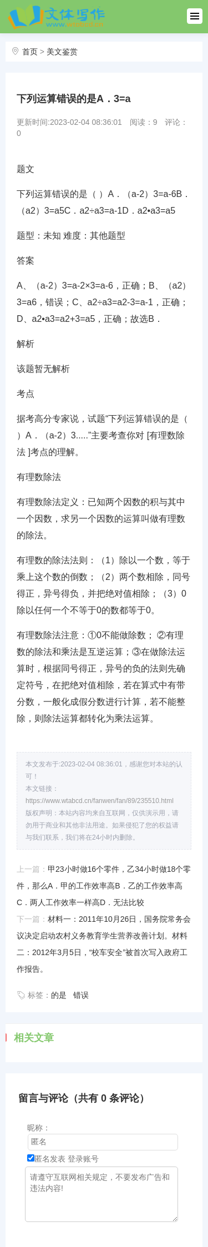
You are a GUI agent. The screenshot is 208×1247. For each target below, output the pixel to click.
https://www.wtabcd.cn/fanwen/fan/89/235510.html (100, 801)
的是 (59, 995)
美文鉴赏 (62, 51)
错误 (81, 995)
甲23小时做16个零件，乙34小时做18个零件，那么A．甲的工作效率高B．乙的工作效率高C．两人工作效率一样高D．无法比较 (104, 886)
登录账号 (83, 1158)
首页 (30, 51)
